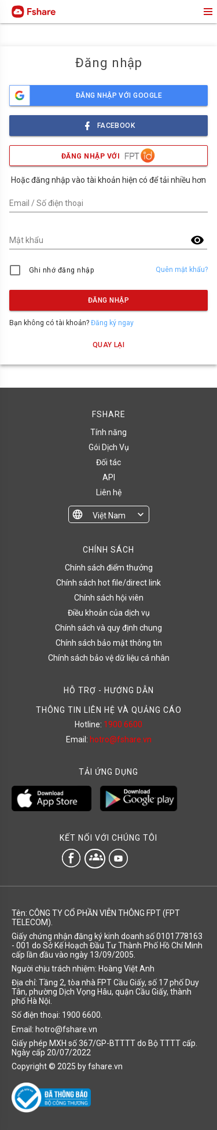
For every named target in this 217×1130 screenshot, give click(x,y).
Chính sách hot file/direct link (108, 582)
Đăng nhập (108, 300)
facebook (108, 122)
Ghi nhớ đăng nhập (61, 270)
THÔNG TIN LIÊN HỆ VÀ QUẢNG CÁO (109, 710)
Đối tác (108, 462)
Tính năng (108, 432)
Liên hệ (109, 492)
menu (207, 12)
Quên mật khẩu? (182, 270)
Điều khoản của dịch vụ (109, 612)
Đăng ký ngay (112, 323)
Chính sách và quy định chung (108, 627)
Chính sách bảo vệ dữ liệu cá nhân (109, 657)
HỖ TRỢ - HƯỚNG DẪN (109, 690)
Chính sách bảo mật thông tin (109, 642)
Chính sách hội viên (109, 597)
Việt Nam (109, 515)
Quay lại (109, 345)
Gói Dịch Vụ (109, 447)
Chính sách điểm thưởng (109, 567)
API (108, 477)
